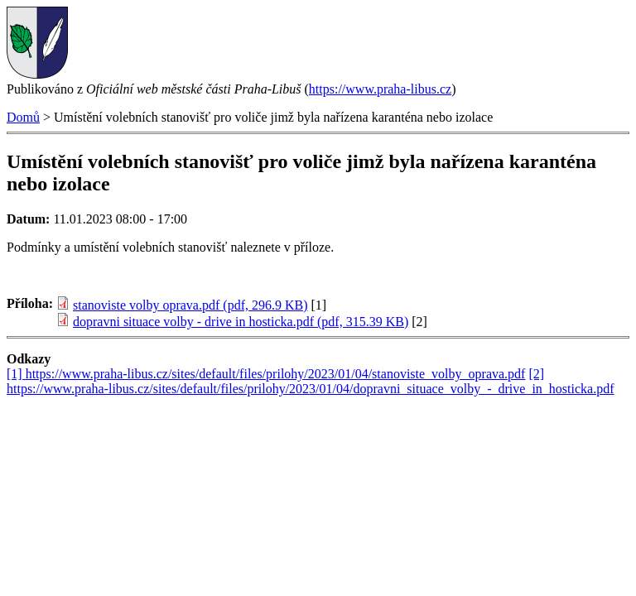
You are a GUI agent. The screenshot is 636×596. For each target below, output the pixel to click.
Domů (23, 117)
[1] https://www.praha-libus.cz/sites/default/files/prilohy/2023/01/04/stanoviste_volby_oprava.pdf (266, 374)
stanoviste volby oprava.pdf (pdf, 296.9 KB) (190, 305)
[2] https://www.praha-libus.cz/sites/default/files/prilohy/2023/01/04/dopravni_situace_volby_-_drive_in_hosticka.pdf (310, 381)
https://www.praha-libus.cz (380, 89)
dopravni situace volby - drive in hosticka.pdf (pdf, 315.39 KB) (240, 322)
